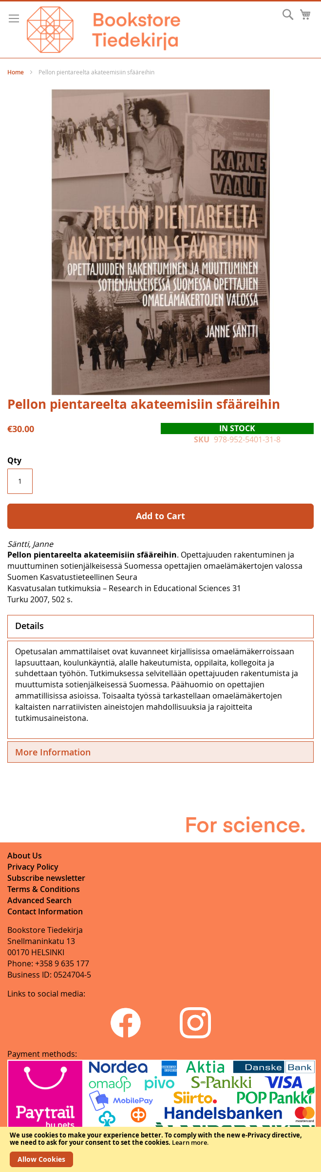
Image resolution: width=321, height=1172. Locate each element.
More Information (53, 752)
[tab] (160, 626)
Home (15, 72)
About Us (24, 855)
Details (29, 625)
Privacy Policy (32, 866)
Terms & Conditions (43, 889)
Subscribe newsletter (46, 878)
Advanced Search (39, 900)
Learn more (189, 1142)
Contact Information (45, 911)
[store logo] (103, 29)
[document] (160, 1149)
